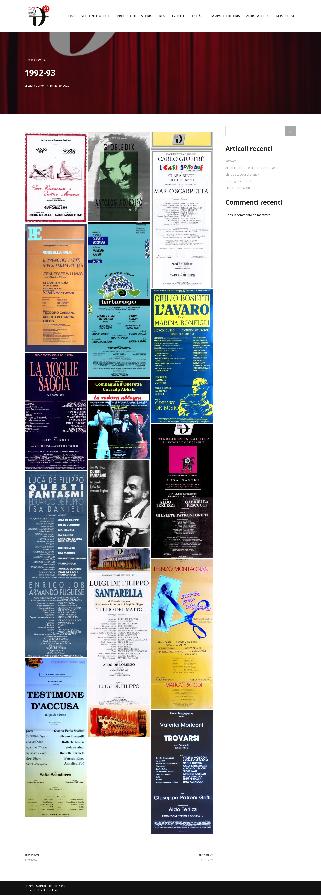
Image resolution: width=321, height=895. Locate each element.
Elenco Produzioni (237, 188)
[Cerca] (292, 15)
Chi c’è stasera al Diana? (242, 174)
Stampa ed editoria (224, 16)
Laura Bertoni (36, 85)
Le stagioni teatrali (238, 181)
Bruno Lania (51, 890)
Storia (146, 16)
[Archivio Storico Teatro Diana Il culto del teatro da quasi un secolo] (38, 16)
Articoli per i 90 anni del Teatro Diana (251, 168)
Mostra (282, 16)
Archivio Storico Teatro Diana (45, 886)
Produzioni (126, 16)
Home (71, 16)
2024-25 (231, 161)
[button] (110, 16)
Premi (161, 16)
